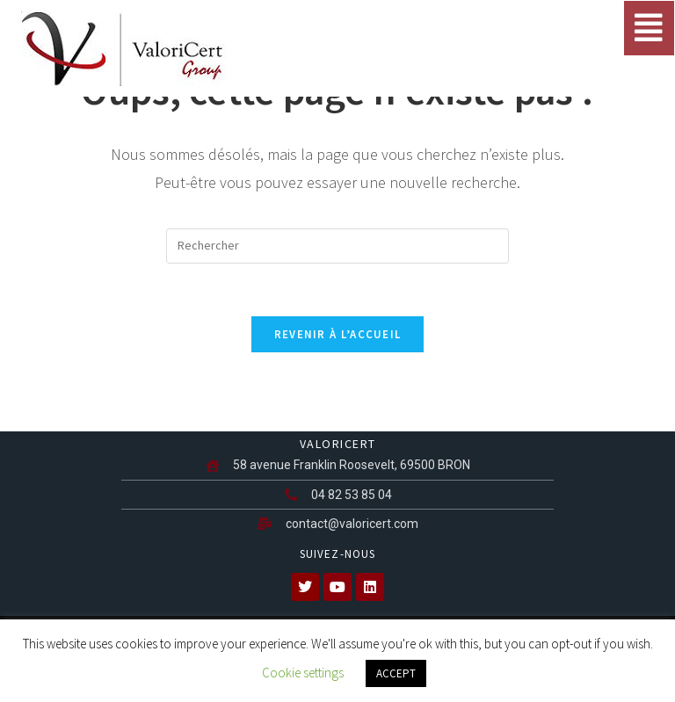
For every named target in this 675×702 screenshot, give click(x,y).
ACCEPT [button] (396, 673)
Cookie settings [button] (303, 672)
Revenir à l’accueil (338, 334)
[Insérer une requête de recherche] (337, 246)
